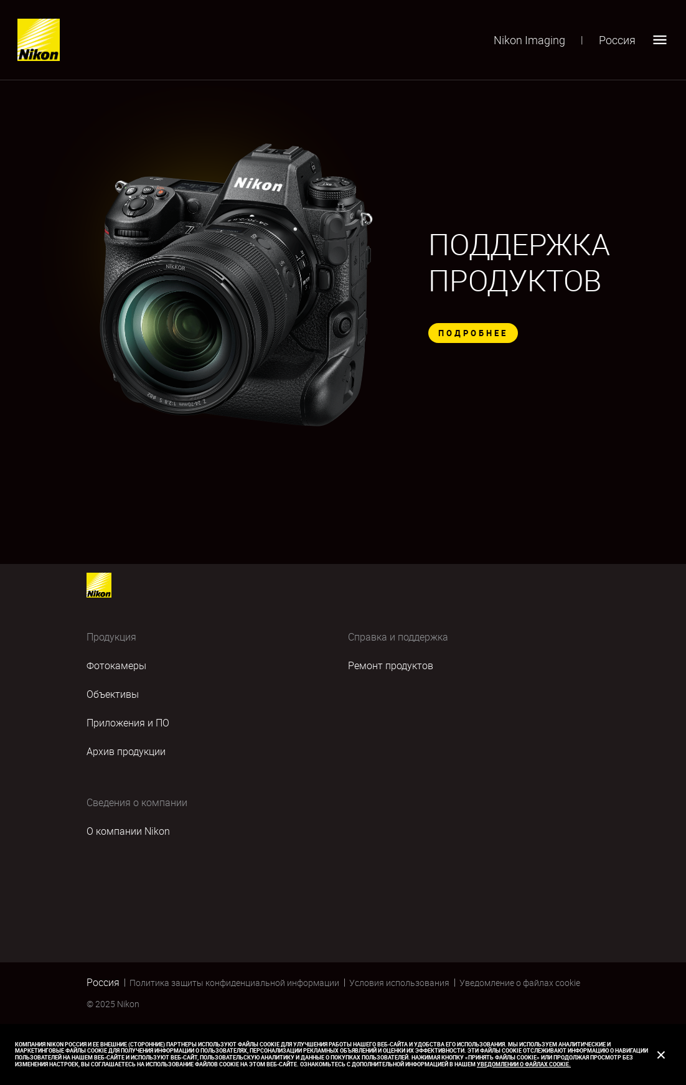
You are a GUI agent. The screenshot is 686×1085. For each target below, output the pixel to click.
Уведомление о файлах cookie (519, 983)
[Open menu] (660, 40)
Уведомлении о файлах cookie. (524, 1064)
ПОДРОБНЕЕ (473, 333)
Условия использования (399, 983)
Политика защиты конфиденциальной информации (234, 983)
